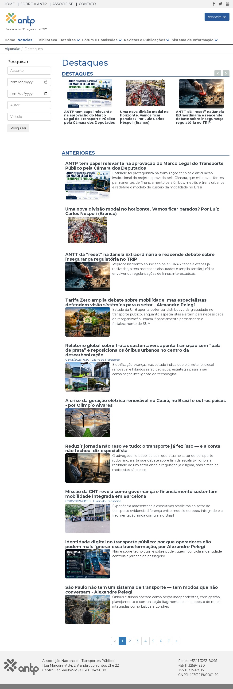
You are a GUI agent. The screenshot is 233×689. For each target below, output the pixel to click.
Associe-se (62, 4)
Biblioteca (48, 40)
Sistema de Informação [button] (195, 40)
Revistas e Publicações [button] (146, 40)
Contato (87, 4)
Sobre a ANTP (33, 4)
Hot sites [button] (69, 40)
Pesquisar (18, 128)
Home (9, 4)
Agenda (12, 49)
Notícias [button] (27, 40)
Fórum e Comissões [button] (102, 40)
